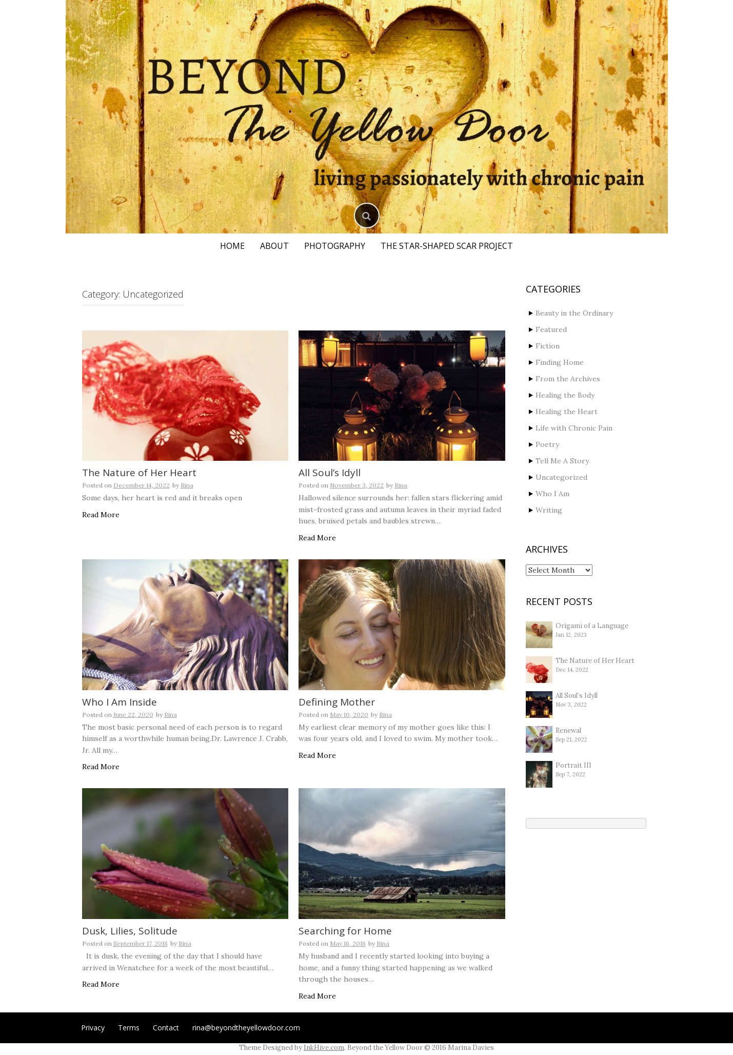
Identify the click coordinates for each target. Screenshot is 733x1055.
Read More (101, 514)
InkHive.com (324, 1047)
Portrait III (573, 765)
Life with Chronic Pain (574, 428)
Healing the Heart (567, 411)
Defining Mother (337, 702)
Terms (129, 1027)
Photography (334, 245)
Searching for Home (345, 930)
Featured (551, 329)
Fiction (548, 345)
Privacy (93, 1027)
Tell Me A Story (562, 460)
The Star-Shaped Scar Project (447, 245)
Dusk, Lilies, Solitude (129, 930)
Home (232, 245)
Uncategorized (561, 477)
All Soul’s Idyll (330, 472)
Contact (166, 1027)
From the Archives (568, 378)
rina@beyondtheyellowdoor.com (246, 1027)
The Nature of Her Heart (139, 472)
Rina (187, 485)
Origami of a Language (592, 625)
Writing (549, 510)
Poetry (547, 444)
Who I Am (552, 493)
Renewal (568, 730)
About (274, 245)
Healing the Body (565, 395)
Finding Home (560, 362)
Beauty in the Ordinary (574, 313)
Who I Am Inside (119, 702)
